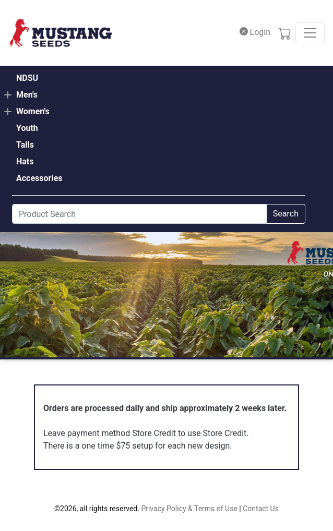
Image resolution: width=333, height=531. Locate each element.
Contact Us (261, 508)
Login (255, 32)
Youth (27, 128)
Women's (33, 111)
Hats (25, 161)
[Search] (139, 214)
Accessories (39, 178)
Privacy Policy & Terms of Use (189, 508)
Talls (25, 145)
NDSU (27, 78)
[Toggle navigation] (310, 32)
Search (286, 214)
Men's (27, 95)
